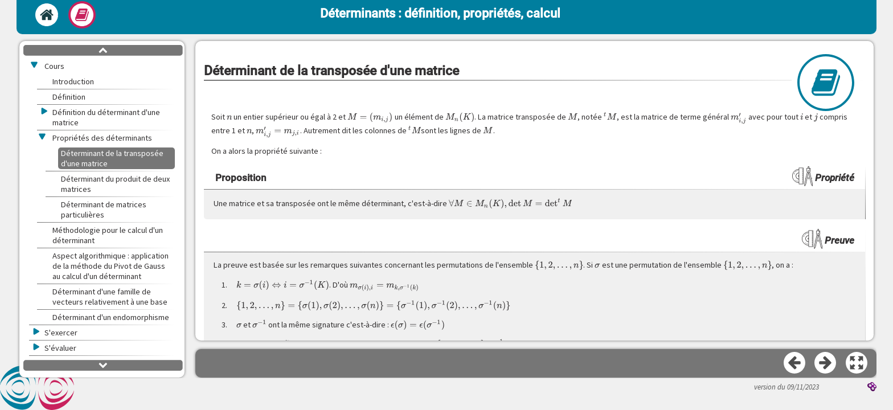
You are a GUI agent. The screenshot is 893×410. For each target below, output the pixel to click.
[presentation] (229, 117)
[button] (857, 363)
